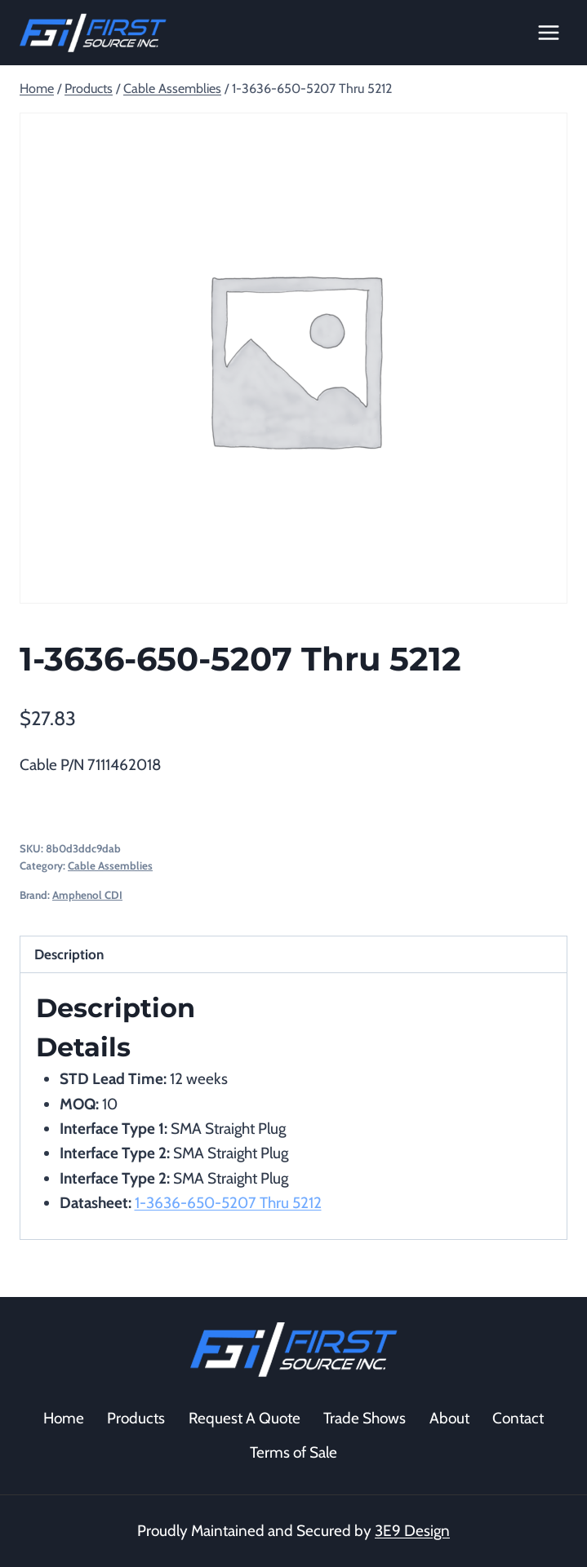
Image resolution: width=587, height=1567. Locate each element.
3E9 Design (412, 1530)
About (449, 1418)
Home (63, 1418)
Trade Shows (364, 1418)
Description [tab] (69, 954)
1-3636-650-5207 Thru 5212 (228, 1202)
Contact (518, 1418)
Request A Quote (244, 1418)
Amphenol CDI (87, 894)
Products (136, 1418)
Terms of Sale (293, 1452)
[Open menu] (548, 32)
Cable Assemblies (110, 865)
